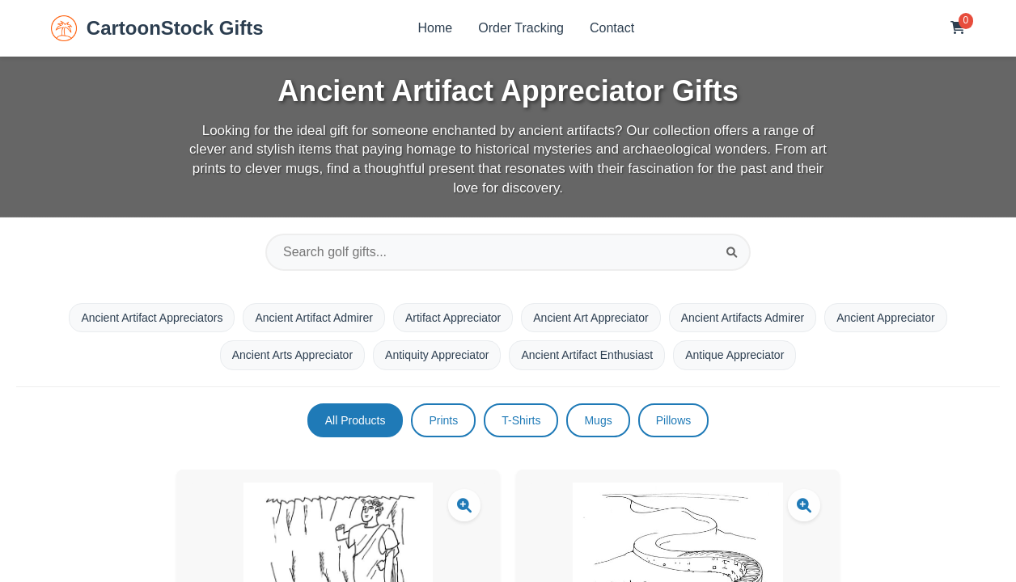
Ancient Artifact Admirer (314, 317)
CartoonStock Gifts (157, 28)
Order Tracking (521, 28)
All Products (355, 420)
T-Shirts (521, 420)
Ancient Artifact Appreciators (151, 317)
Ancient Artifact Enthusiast (587, 354)
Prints (443, 420)
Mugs (598, 420)
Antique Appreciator (734, 354)
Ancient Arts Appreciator (292, 354)
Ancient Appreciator (885, 317)
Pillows (674, 420)
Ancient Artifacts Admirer (743, 317)
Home (435, 28)
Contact (612, 28)
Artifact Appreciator (453, 317)
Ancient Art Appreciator (590, 317)
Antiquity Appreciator (437, 354)
